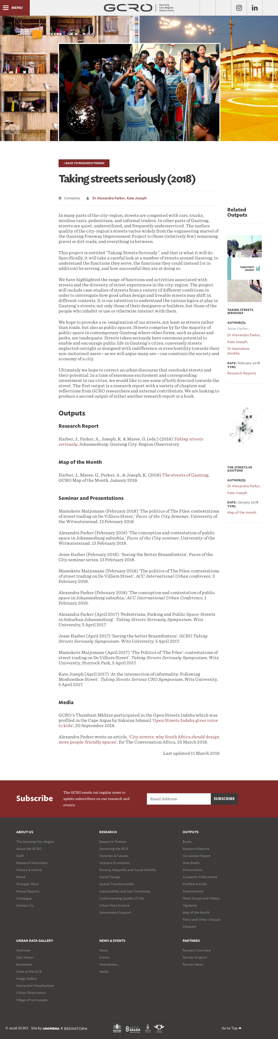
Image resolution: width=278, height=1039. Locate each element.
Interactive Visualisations (35, 986)
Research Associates (32, 863)
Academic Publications (200, 877)
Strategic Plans (27, 884)
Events (104, 957)
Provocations (192, 870)
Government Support (115, 912)
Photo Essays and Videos (201, 898)
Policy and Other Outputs (202, 919)
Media (104, 971)
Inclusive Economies (114, 863)
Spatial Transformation (116, 884)
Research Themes (112, 842)
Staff (20, 856)
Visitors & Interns (29, 870)
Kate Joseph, (237, 342)
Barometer (24, 964)
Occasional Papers (197, 856)
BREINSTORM (75, 1028)
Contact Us (24, 905)
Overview (23, 950)
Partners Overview (197, 950)
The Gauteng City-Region (35, 842)
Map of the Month (196, 912)
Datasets (189, 926)
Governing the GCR (113, 849)
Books (187, 842)
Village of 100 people (32, 1000)
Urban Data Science (114, 905)
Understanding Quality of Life (121, 898)
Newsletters (108, 964)
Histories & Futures (113, 856)
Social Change (109, 877)
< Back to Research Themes (84, 163)
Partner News (193, 964)
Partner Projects (195, 957)
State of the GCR (29, 971)
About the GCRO (29, 849)
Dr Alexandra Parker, (109, 198)
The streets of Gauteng (185, 475)
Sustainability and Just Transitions (124, 891)
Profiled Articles (195, 884)
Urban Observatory (31, 993)
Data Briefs (191, 863)
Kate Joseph (137, 198)
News (103, 950)
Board (20, 877)
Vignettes (190, 905)
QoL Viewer (25, 957)
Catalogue (24, 898)
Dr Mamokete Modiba (238, 351)
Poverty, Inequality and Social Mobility (127, 870)
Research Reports (196, 849)
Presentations (193, 891)
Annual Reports (27, 891)
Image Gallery (26, 978)
